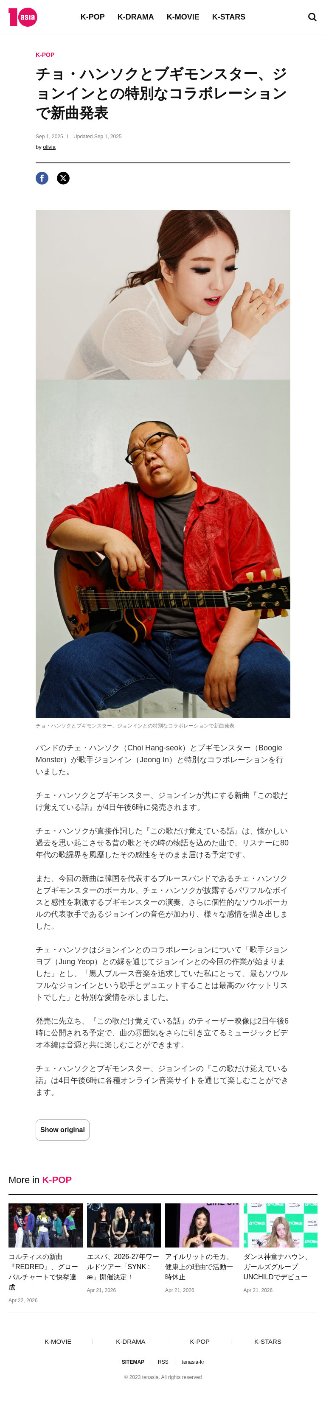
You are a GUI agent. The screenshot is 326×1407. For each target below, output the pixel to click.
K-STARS (229, 17)
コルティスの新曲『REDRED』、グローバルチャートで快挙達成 (43, 1272)
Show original (62, 1129)
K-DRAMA (136, 17)
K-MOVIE (183, 17)
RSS (163, 1362)
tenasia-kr (193, 1362)
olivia (49, 147)
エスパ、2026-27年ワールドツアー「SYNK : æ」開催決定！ (123, 1267)
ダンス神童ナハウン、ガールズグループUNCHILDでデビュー (278, 1267)
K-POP (93, 17)
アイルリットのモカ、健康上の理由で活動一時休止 (199, 1267)
